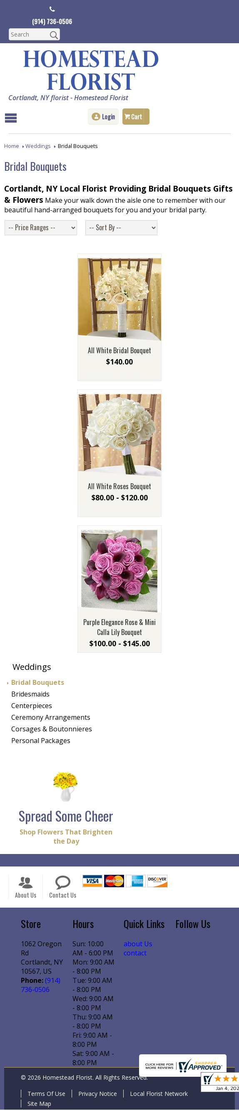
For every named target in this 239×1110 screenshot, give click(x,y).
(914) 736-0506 (52, 21)
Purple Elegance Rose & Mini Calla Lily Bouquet (119, 627)
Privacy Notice (97, 1094)
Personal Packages (40, 741)
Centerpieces (31, 706)
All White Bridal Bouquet (119, 351)
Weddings (38, 145)
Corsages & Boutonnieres (51, 729)
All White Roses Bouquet (119, 487)
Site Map (39, 1104)
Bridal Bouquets (37, 682)
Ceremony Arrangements (50, 717)
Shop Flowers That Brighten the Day (66, 837)
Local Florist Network (159, 1094)
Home (11, 145)
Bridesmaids (30, 694)
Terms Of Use (46, 1094)
